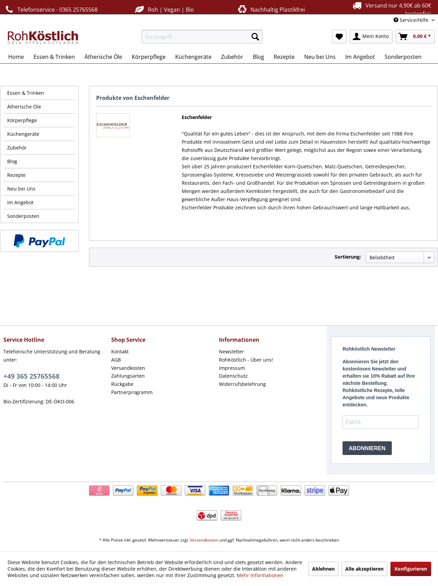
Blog (12, 161)
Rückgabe (122, 384)
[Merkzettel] (339, 36)
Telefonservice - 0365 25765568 (50, 9)
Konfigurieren (411, 568)
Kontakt (120, 351)
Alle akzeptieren (364, 568)
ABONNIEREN (367, 448)
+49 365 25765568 (31, 376)
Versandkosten (128, 368)
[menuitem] (202, 36)
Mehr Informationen (260, 575)
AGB (116, 359)
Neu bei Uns (21, 188)
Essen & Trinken (25, 93)
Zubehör (17, 147)
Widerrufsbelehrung (242, 384)
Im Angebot (20, 202)
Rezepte (16, 175)
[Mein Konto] (371, 36)
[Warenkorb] (415, 36)
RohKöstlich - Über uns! (246, 359)
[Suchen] (255, 36)
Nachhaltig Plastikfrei (270, 9)
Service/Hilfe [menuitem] (412, 20)
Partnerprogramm (132, 392)
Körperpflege (22, 120)
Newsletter (231, 351)
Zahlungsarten (128, 376)
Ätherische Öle (24, 106)
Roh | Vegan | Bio (163, 9)
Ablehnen (323, 568)
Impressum (232, 368)
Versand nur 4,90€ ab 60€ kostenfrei (391, 9)
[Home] (16, 56)
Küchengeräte (23, 134)
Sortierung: (348, 256)
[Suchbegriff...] (202, 36)
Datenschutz (233, 376)
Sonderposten (23, 216)
